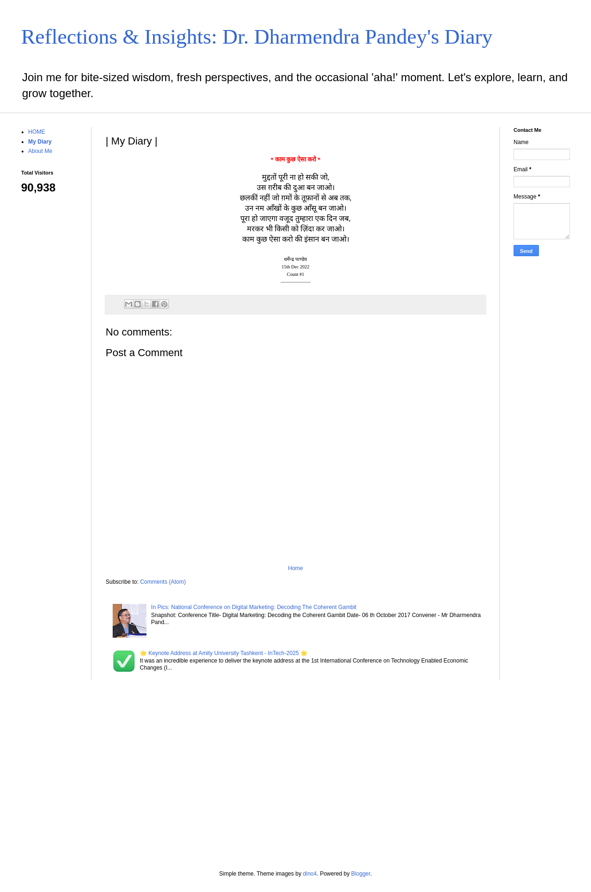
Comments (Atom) (162, 582)
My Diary (40, 141)
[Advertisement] (542, 411)
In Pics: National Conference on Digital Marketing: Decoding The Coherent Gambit (253, 607)
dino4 (309, 873)
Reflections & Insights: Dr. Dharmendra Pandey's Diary (256, 36)
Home (295, 568)
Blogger (360, 873)
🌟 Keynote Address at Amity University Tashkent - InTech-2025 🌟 (223, 653)
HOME (36, 132)
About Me (40, 151)
